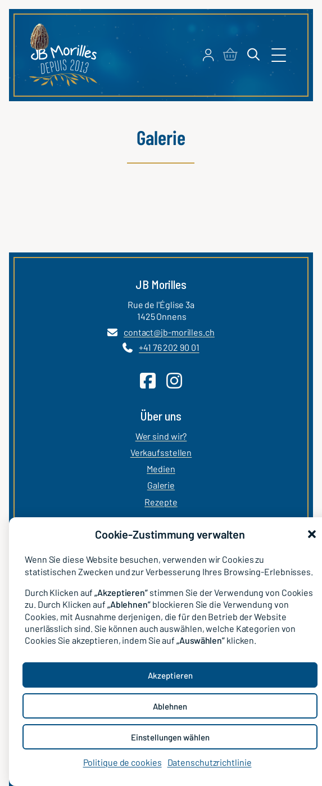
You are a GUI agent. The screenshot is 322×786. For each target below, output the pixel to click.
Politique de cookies (122, 762)
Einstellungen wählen (170, 737)
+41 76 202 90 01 (169, 347)
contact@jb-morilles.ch (169, 332)
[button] (312, 534)
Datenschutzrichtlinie (209, 762)
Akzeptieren (170, 675)
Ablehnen (170, 706)
